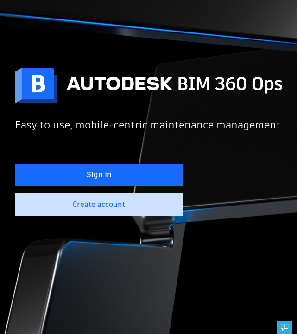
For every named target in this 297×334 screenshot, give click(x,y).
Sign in (99, 174)
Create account (99, 204)
